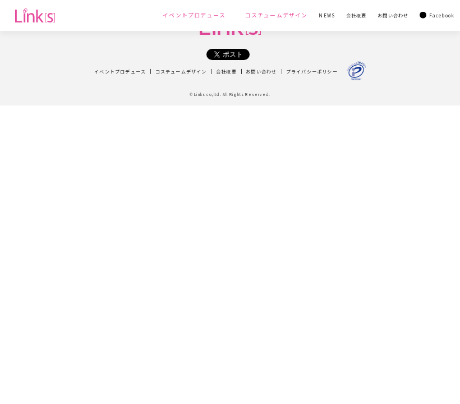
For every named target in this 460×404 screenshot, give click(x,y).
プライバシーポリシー (312, 71)
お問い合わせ (261, 71)
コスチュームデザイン (181, 71)
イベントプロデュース (120, 71)
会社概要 (226, 71)
